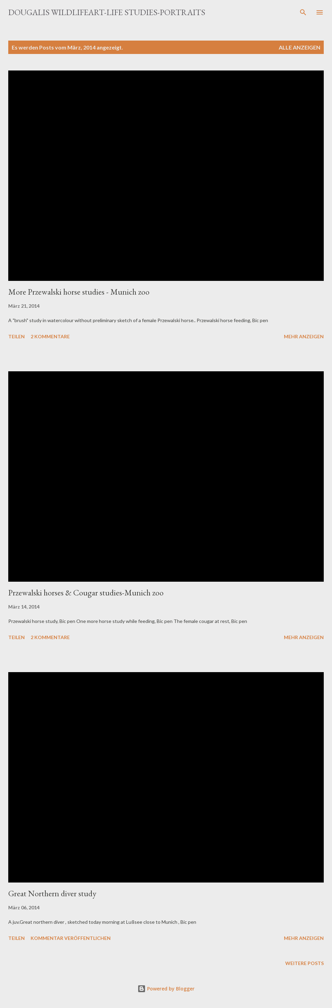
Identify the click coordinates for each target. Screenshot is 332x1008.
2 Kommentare (50, 336)
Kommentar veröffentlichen (71, 938)
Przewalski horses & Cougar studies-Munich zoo (86, 592)
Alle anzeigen (299, 47)
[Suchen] (303, 12)
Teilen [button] (16, 336)
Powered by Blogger (166, 988)
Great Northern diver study (52, 893)
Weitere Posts (304, 963)
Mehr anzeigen (304, 336)
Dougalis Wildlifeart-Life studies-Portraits (106, 12)
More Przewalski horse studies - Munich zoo (79, 291)
